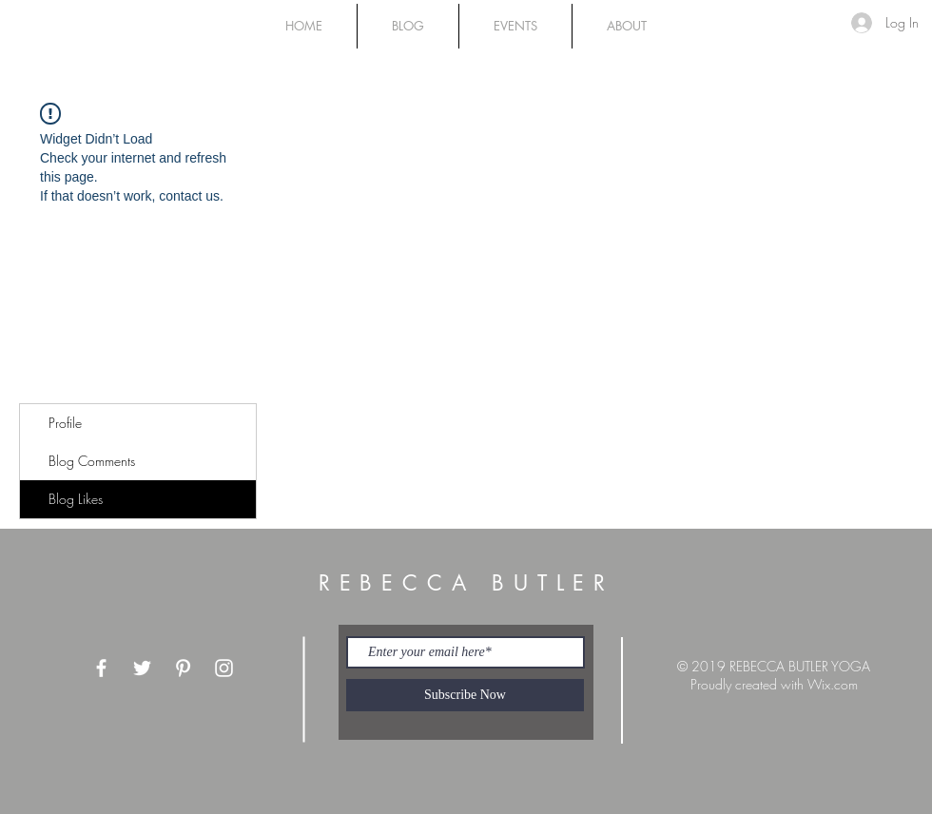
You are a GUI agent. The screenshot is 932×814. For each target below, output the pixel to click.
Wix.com (832, 684)
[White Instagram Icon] (224, 668)
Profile (65, 423)
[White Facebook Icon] (101, 668)
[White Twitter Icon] (142, 668)
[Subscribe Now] (465, 695)
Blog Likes (76, 499)
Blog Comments (92, 461)
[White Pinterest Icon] (183, 668)
